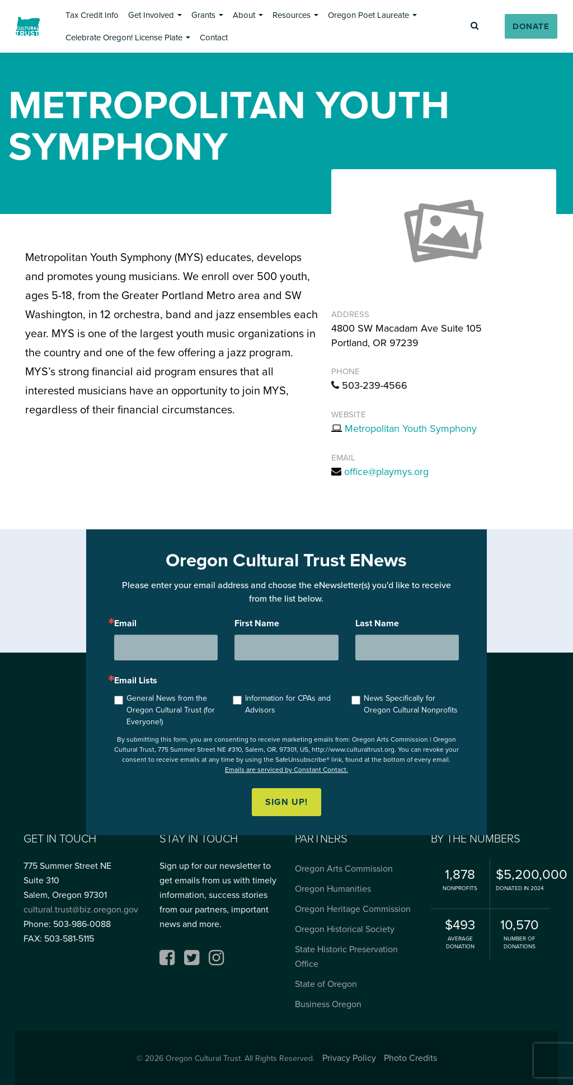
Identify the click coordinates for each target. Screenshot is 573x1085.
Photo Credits (410, 1057)
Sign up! (286, 801)
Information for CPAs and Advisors (288, 704)
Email (125, 623)
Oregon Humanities (333, 888)
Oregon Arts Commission (344, 868)
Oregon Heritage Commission (353, 908)
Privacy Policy (349, 1057)
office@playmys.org (386, 471)
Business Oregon (328, 1004)
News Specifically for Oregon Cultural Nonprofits (411, 704)
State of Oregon (326, 983)
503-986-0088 (82, 924)
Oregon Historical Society (344, 929)
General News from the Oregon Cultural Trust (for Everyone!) (170, 710)
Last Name (377, 623)
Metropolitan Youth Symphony (411, 428)
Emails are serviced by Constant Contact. (286, 770)
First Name (256, 623)
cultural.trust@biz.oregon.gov (81, 909)
